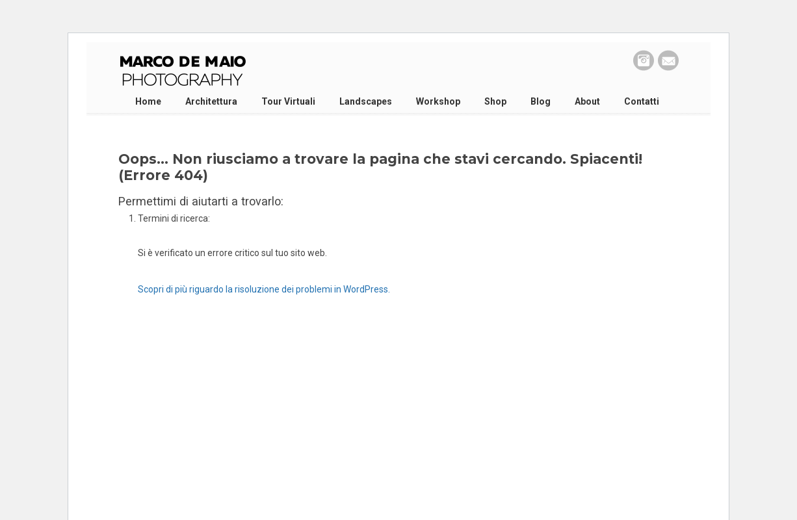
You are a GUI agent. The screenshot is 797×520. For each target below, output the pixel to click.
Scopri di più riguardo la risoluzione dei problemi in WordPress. (264, 289)
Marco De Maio (182, 71)
